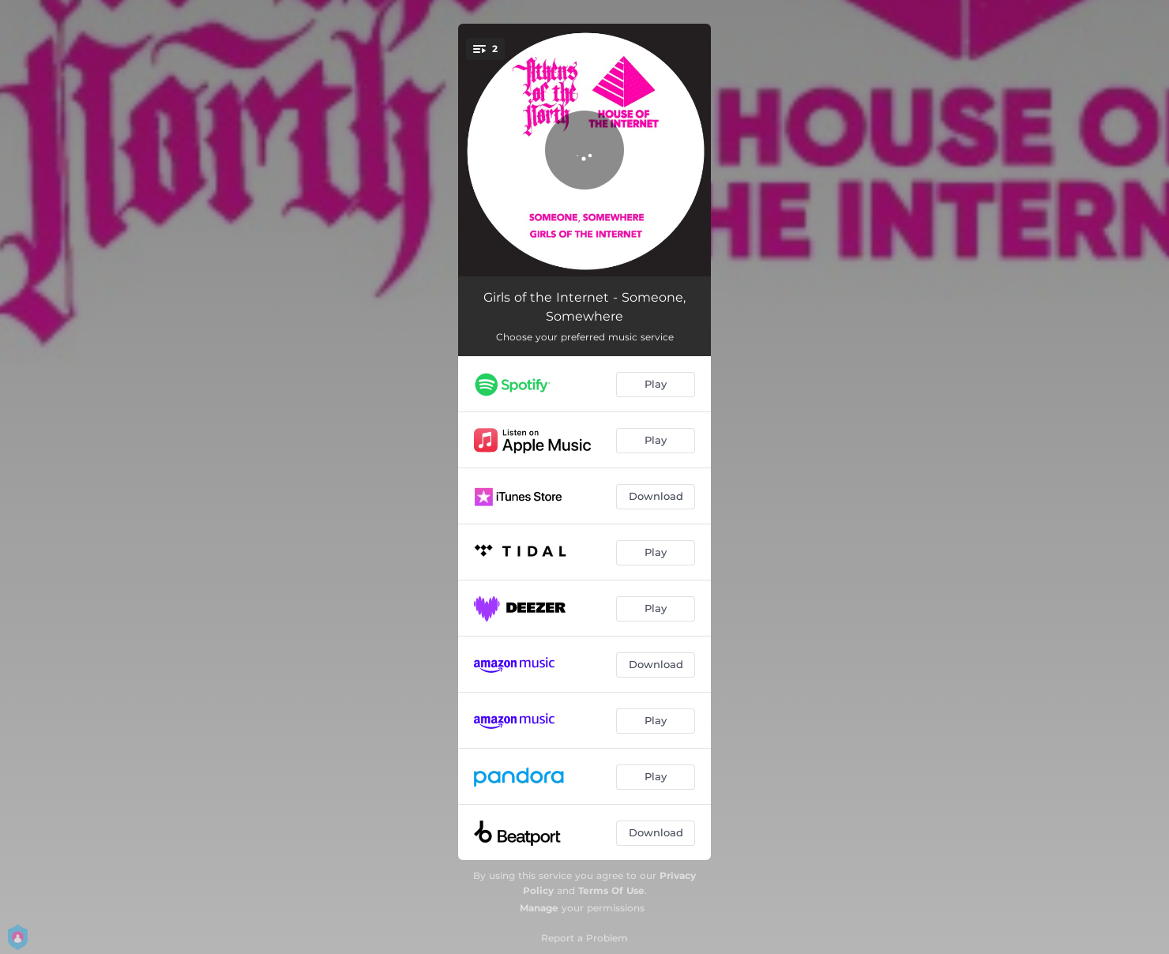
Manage (539, 908)
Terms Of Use (611, 890)
